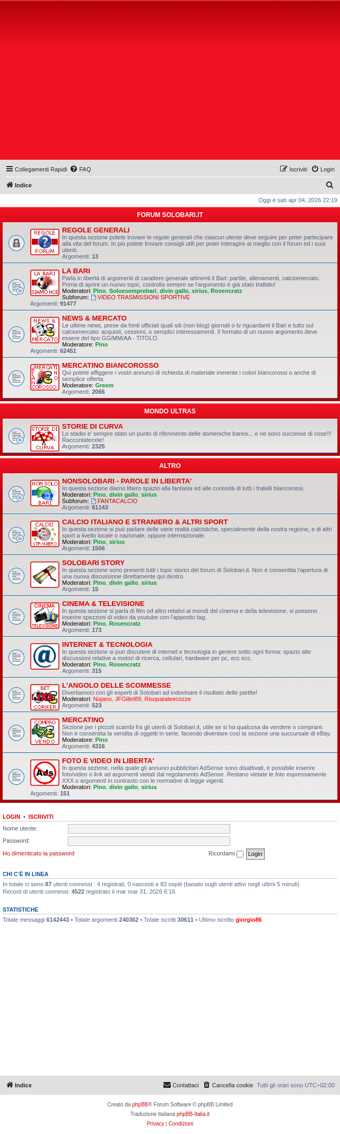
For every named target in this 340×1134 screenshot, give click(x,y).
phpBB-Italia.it (193, 1114)
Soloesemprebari (132, 291)
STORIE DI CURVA (92, 426)
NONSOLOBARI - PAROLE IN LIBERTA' (126, 481)
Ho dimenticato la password (38, 853)
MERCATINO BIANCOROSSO (110, 365)
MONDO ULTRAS (170, 411)
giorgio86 (249, 919)
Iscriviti (41, 816)
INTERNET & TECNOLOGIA (107, 644)
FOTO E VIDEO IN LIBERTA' (108, 761)
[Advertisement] (171, 82)
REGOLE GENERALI (96, 230)
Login (11, 816)
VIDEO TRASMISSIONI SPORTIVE (140, 297)
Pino (99, 291)
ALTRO (169, 466)
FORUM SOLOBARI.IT (170, 215)
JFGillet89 (128, 699)
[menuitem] (80, 169)
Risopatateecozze (167, 699)
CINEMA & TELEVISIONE (103, 604)
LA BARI (76, 271)
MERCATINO (83, 720)
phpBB (140, 1104)
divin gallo (174, 291)
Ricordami (225, 854)
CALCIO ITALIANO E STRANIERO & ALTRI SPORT (145, 522)
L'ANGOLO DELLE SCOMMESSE (116, 685)
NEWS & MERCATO (94, 318)
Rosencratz (226, 291)
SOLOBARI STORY (93, 563)
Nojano (102, 699)
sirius (199, 291)
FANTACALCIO (114, 501)
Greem (104, 385)
